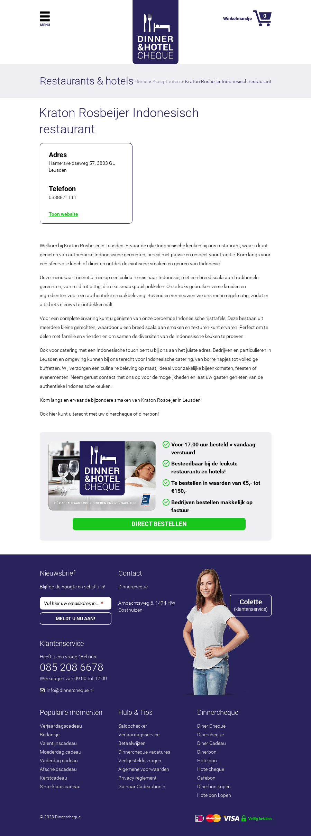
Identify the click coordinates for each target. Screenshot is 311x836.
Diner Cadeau (211, 743)
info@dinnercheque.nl (70, 690)
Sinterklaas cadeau (60, 786)
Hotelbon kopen (214, 795)
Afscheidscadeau (58, 769)
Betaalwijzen (132, 743)
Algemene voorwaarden (143, 769)
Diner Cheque (211, 726)
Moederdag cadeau (60, 752)
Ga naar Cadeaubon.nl (142, 786)
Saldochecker (132, 726)
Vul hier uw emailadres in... (73, 603)
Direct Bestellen (159, 523)
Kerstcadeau (53, 778)
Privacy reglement (137, 778)
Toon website (63, 214)
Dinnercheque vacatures (144, 752)
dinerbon (148, 414)
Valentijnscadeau (58, 743)
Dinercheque (210, 734)
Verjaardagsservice (138, 734)
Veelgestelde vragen (139, 760)
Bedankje (50, 734)
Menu (45, 25)
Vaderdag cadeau (59, 760)
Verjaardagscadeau (61, 726)
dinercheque (119, 414)
